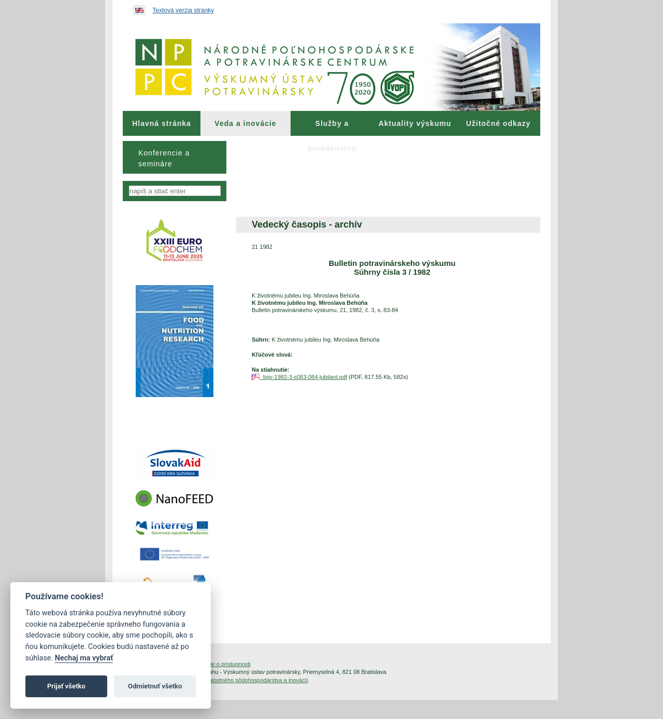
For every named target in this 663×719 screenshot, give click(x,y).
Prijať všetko (66, 686)
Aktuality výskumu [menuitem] (415, 123)
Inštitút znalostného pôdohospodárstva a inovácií (246, 680)
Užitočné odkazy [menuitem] (498, 123)
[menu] (174, 157)
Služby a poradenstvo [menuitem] (331, 127)
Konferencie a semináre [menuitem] (164, 158)
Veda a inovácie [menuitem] (245, 123)
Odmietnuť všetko (155, 686)
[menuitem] (161, 123)
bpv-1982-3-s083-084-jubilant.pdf (303, 377)
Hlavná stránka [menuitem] (161, 123)
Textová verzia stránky (183, 10)
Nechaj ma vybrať (84, 658)
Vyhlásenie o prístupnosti (219, 664)
